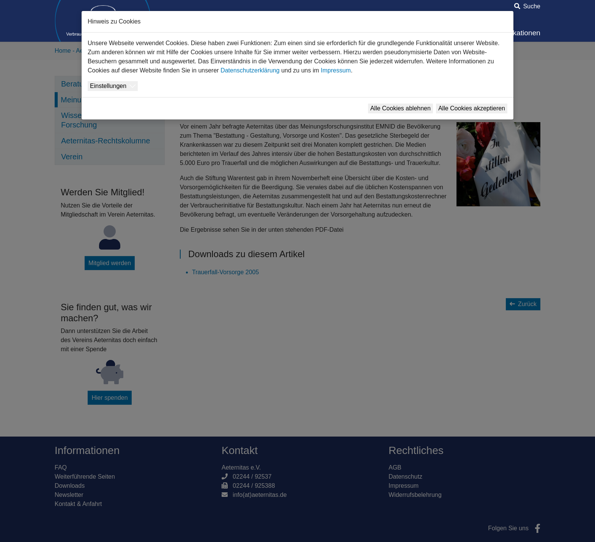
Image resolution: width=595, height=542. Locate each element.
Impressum (336, 70)
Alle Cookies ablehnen (400, 108)
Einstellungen (108, 86)
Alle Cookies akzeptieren (471, 108)
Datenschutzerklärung (250, 70)
